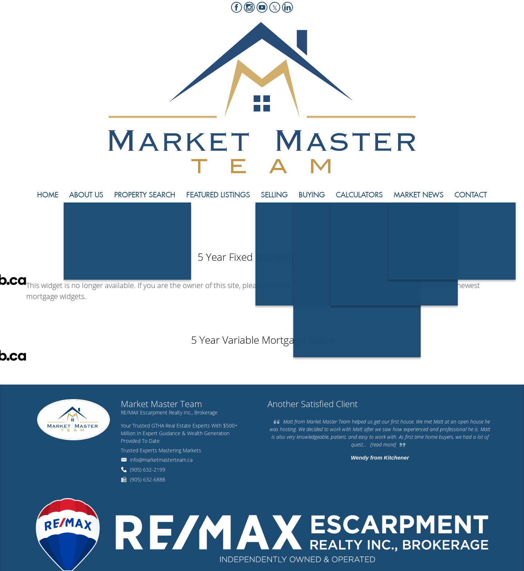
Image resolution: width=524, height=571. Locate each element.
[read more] (383, 444)
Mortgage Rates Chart (471, 221)
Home (434, 221)
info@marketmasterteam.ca (161, 459)
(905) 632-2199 (147, 469)
